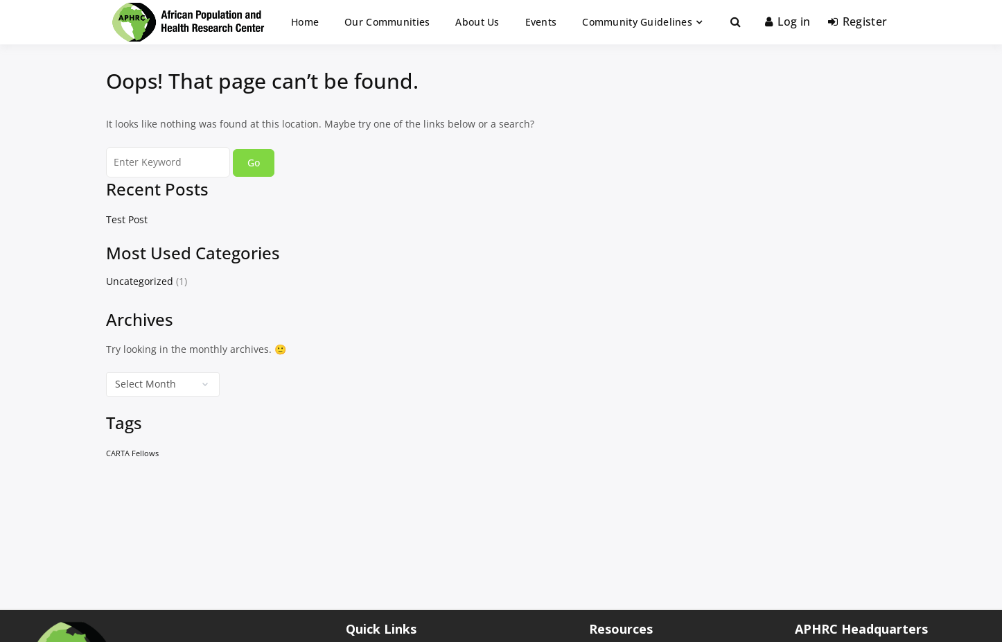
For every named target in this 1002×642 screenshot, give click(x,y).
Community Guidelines (637, 21)
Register (857, 21)
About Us (477, 21)
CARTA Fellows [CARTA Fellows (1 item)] (132, 453)
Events (541, 21)
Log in (787, 21)
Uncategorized (139, 281)
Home (305, 21)
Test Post (127, 219)
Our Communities (387, 21)
